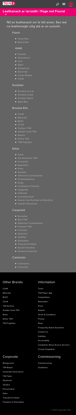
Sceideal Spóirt (25, 98)
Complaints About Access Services (54, 344)
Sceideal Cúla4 (25, 94)
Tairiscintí (22, 233)
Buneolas (22, 216)
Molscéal (22, 117)
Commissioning (45, 363)
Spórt (20, 64)
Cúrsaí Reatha (25, 75)
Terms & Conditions (47, 314)
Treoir (21, 154)
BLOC (21, 121)
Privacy (41, 318)
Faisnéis (22, 54)
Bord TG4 (22, 219)
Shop (40, 323)
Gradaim (22, 172)
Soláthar (22, 237)
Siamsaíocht (24, 57)
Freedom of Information (13, 402)
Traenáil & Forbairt (27, 244)
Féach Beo (23, 38)
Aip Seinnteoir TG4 (27, 157)
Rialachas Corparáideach (30, 223)
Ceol (20, 61)
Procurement (8, 389)
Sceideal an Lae (26, 91)
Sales (5, 393)
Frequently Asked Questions (51, 327)
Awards (41, 310)
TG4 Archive (8, 306)
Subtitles (42, 336)
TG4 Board (8, 367)
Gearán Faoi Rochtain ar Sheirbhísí (35, 200)
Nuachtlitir (23, 165)
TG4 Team (7, 376)
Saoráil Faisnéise (26, 247)
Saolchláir (23, 71)
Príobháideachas (26, 179)
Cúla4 (21, 78)
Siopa (21, 182)
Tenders (6, 384)
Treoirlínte (23, 267)
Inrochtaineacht (26, 196)
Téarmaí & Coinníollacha (30, 175)
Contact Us (43, 331)
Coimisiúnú (23, 263)
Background (8, 363)
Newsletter (43, 301)
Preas (20, 168)
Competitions (44, 297)
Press (40, 306)
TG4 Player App (45, 293)
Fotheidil (22, 193)
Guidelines (43, 367)
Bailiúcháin (23, 42)
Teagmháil (23, 189)
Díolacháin (23, 240)
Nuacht (21, 135)
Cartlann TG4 (24, 128)
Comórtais (23, 161)
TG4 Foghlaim (25, 142)
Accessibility (43, 340)
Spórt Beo (23, 101)
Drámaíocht (23, 68)
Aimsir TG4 (23, 138)
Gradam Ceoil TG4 (27, 131)
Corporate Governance (13, 371)
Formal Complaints (46, 349)
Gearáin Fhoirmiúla (27, 203)
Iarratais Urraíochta (27, 251)
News (5, 314)
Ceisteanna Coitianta (28, 186)
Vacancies (7, 380)
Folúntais (22, 230)
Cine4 (21, 124)
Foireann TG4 (25, 226)
